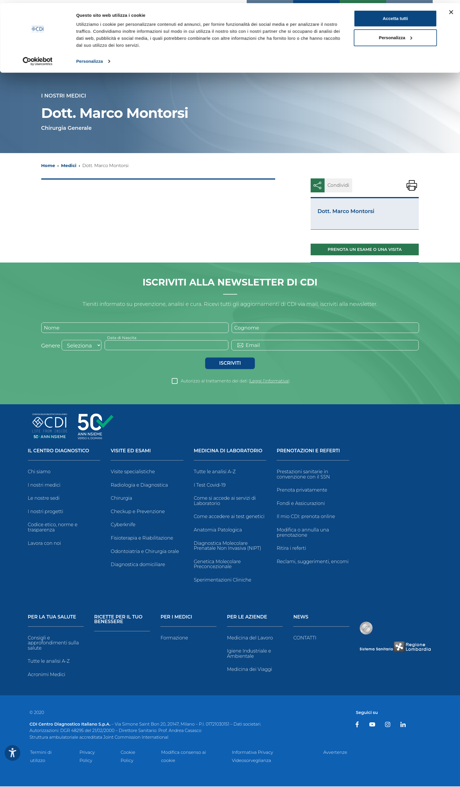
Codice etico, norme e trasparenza (53, 527)
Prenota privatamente (302, 490)
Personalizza (89, 58)
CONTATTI (304, 638)
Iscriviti (230, 363)
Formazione (174, 638)
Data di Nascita (122, 338)
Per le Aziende (247, 617)
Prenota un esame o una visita (365, 249)
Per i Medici (176, 617)
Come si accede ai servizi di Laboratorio (225, 501)
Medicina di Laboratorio (228, 451)
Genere (50, 346)
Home (48, 165)
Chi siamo (39, 472)
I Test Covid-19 (210, 485)
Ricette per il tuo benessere (118, 620)
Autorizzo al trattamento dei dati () (235, 381)
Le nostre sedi (44, 498)
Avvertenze (335, 753)
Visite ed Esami (131, 451)
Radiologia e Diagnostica (139, 485)
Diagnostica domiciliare (138, 565)
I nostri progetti (45, 512)
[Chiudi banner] (451, 9)
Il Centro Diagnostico (58, 451)
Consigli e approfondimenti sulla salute (53, 643)
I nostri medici (44, 485)
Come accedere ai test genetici (229, 517)
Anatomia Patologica (218, 530)
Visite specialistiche (133, 472)
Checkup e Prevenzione (138, 512)
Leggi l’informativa (269, 381)
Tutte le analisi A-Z (215, 472)
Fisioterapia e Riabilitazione (142, 538)
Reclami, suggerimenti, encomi (312, 562)
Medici (68, 165)
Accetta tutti (395, 15)
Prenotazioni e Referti (308, 451)
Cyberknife (123, 525)
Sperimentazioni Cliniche (222, 580)
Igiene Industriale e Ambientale (249, 654)
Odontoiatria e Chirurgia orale (145, 551)
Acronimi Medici (46, 675)
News (300, 617)
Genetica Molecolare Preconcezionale (217, 564)
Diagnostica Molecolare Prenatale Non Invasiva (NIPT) (227, 546)
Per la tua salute (52, 617)
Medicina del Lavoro (250, 638)
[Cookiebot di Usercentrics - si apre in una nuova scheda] (37, 58)
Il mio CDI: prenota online (306, 517)
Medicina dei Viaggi (249, 670)
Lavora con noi (44, 543)
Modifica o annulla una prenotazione (303, 533)
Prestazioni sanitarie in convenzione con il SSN (303, 474)
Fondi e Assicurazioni (301, 503)
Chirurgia (121, 498)
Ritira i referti (291, 549)
